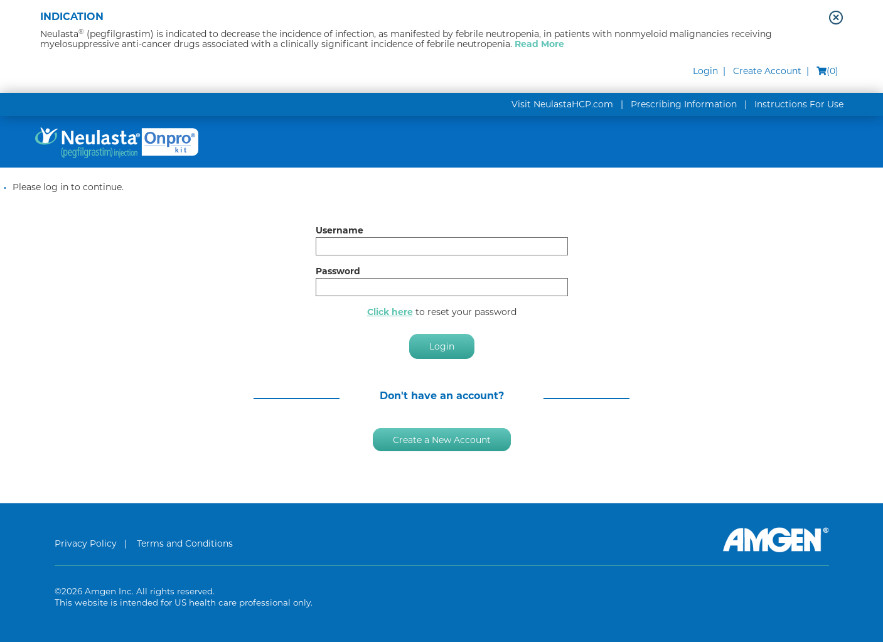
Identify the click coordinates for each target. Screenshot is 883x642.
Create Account (767, 71)
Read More (539, 44)
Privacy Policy (86, 543)
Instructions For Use (798, 104)
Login (705, 71)
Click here (390, 312)
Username (339, 230)
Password (338, 271)
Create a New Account (442, 439)
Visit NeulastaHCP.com (562, 104)
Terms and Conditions (185, 543)
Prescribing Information (684, 104)
